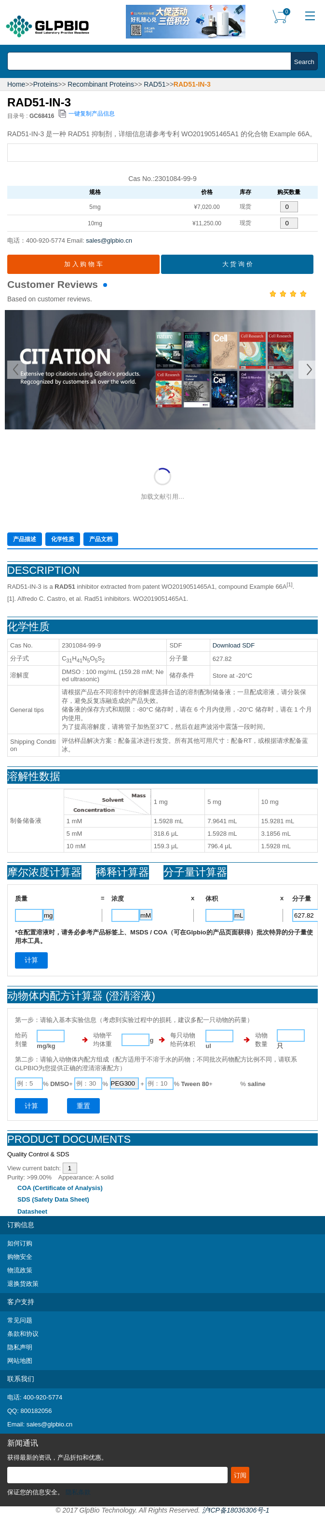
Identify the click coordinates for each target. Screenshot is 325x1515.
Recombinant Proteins (101, 84)
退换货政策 (23, 1283)
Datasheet (32, 1211)
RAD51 (154, 84)
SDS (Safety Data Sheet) (53, 1199)
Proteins (45, 84)
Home (16, 84)
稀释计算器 (122, 872)
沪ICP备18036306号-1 (236, 1510)
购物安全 (19, 1256)
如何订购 (19, 1243)
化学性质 (62, 539)
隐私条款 (78, 1492)
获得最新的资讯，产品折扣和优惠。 (57, 1457)
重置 (83, 1106)
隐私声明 (19, 1347)
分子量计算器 (195, 872)
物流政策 (19, 1270)
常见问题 (19, 1320)
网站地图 (19, 1360)
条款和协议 (23, 1333)
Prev (17, 370)
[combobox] (152, 61)
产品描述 (24, 539)
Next (308, 370)
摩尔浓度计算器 (44, 872)
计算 (31, 1106)
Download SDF (234, 645)
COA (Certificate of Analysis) (60, 1187)
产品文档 (100, 539)
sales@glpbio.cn (109, 240)
